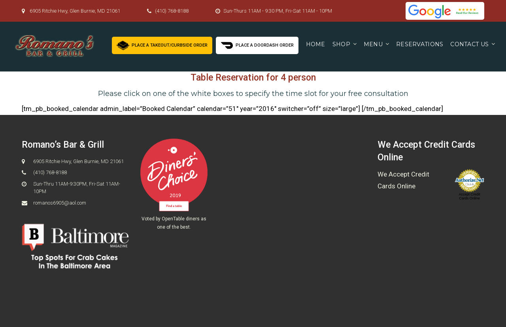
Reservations (419, 44)
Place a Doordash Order (257, 44)
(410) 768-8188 (172, 11)
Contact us (469, 44)
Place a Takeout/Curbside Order (162, 44)
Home (315, 44)
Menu (373, 44)
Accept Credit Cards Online (469, 196)
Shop (341, 44)
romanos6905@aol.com (59, 203)
